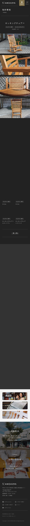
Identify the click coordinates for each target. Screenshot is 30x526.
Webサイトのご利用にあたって (9, 516)
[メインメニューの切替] (27, 3)
